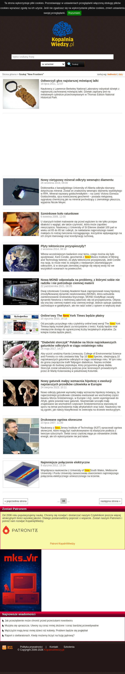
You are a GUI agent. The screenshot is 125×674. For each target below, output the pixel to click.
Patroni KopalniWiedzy (62, 543)
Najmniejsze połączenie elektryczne (65, 462)
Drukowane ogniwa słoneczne (61, 419)
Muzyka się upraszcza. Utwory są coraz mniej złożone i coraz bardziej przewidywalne (52, 625)
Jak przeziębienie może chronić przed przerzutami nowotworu (39, 620)
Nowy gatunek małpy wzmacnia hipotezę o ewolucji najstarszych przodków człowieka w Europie (76, 382)
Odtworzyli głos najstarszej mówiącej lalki (70, 80)
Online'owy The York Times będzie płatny (72, 315)
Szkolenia (69, 646)
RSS (10, 647)
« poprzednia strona (15, 501)
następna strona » (110, 501)
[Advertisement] (64, 144)
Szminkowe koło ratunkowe (60, 213)
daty (121, 74)
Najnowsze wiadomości (19, 614)
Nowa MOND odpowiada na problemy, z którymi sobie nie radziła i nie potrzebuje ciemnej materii (80, 281)
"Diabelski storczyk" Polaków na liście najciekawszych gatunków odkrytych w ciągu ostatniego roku (78, 344)
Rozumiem (74, 13)
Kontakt (54, 646)
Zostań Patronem (14, 509)
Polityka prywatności (31, 646)
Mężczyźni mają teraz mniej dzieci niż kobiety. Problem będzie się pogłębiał (46, 630)
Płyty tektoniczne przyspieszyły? (63, 246)
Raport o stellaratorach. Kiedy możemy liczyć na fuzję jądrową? (40, 635)
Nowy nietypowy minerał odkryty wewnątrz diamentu (77, 179)
